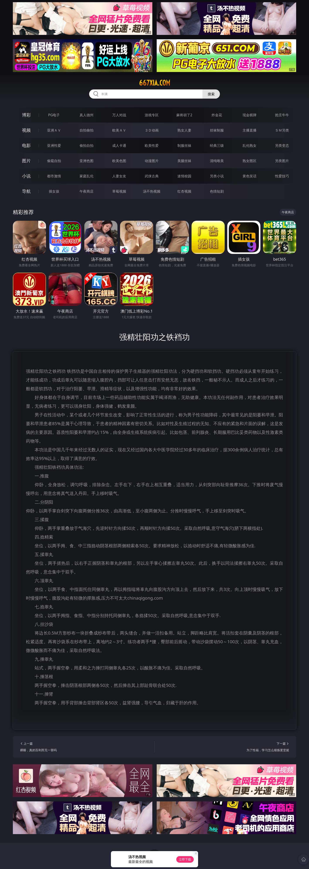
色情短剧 (217, 191)
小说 (26, 176)
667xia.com (154, 83)
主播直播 (249, 130)
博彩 (26, 115)
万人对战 (119, 115)
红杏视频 (184, 191)
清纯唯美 (217, 160)
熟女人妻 (184, 130)
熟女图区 (249, 160)
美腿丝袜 (184, 160)
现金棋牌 (249, 115)
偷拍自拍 (86, 145)
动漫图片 (152, 160)
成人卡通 (119, 145)
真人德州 (86, 115)
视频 (26, 130)
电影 (26, 145)
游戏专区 (152, 115)
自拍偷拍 (86, 130)
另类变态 (282, 145)
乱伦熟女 (249, 145)
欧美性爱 (152, 145)
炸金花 (217, 115)
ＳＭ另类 (282, 130)
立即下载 (185, 859)
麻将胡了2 (184, 115)
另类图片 (282, 160)
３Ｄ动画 (152, 130)
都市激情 (54, 176)
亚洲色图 (86, 160)
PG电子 (54, 115)
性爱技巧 (282, 176)
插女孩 (54, 191)
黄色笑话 (249, 176)
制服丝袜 (184, 145)
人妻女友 (119, 176)
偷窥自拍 (54, 160)
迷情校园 (184, 176)
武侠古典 (152, 176)
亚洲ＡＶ (54, 130)
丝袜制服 (217, 130)
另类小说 (217, 176)
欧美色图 (119, 160)
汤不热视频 (151, 191)
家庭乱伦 (86, 176)
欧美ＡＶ (119, 130)
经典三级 (217, 145)
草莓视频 (119, 191)
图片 (26, 161)
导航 (26, 191)
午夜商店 (86, 191)
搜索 (211, 94)
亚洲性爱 (54, 145)
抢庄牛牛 (282, 115)
